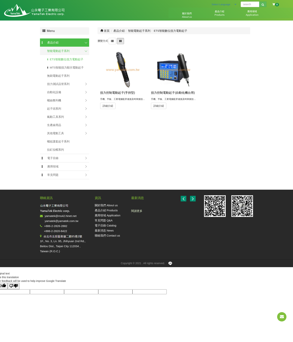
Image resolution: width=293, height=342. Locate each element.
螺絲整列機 (54, 100)
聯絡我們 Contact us (107, 235)
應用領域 (194, 15)
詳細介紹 (108, 105)
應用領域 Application (108, 215)
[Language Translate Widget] (224, 4)
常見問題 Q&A (104, 220)
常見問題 (214, 15)
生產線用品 (54, 125)
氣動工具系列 (55, 116)
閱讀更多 (136, 210)
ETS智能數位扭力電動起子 (66, 59)
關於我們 (155, 15)
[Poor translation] (14, 286)
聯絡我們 (273, 15)
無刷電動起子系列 (58, 75)
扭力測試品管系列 (58, 84)
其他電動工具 (55, 133)
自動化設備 (54, 92)
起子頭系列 (54, 108)
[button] (193, 198)
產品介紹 (175, 15)
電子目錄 (234, 15)
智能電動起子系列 (58, 50)
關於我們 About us (106, 205)
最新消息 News (104, 230)
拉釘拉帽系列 (55, 149)
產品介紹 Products (106, 210)
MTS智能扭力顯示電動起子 (67, 67)
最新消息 (253, 15)
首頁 (105, 30)
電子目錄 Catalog (105, 225)
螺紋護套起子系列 (58, 141)
